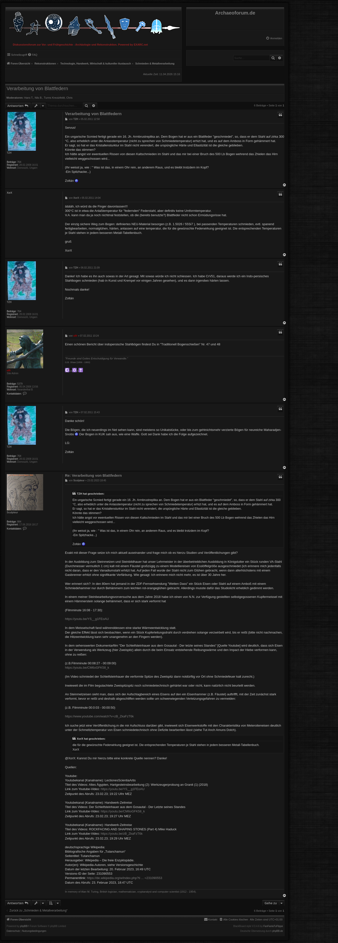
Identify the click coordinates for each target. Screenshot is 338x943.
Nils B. (38, 97)
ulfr (9, 370)
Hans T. (28, 97)
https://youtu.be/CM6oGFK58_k (87, 667)
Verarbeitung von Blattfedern (37, 88)
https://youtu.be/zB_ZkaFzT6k (122, 833)
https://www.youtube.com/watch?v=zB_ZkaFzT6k (99, 716)
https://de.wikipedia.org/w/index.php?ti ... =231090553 (124, 878)
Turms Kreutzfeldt (54, 97)
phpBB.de (277, 931)
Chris (69, 97)
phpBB (23, 926)
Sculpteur (12, 512)
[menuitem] (274, 38)
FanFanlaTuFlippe (273, 926)
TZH (9, 152)
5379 (20, 383)
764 (19, 162)
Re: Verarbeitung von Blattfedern (93, 475)
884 (19, 521)
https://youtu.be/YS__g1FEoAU (87, 619)
